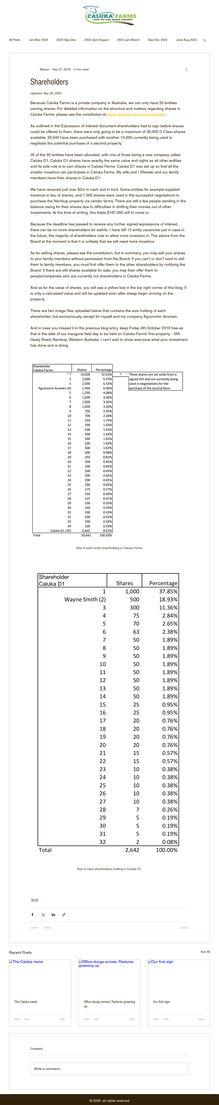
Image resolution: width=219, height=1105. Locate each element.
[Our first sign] (179, 977)
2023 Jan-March (128, 39)
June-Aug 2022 (186, 39)
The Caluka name (25, 1002)
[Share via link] (64, 915)
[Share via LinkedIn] (53, 915)
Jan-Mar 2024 (38, 39)
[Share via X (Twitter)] (43, 915)
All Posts (14, 39)
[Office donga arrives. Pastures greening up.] (110, 977)
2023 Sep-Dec (66, 39)
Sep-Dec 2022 (157, 39)
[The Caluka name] (40, 977)
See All (205, 951)
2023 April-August (96, 39)
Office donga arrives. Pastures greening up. (109, 1004)
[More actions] (186, 69)
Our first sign (161, 1002)
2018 (34, 900)
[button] (205, 40)
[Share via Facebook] (32, 915)
